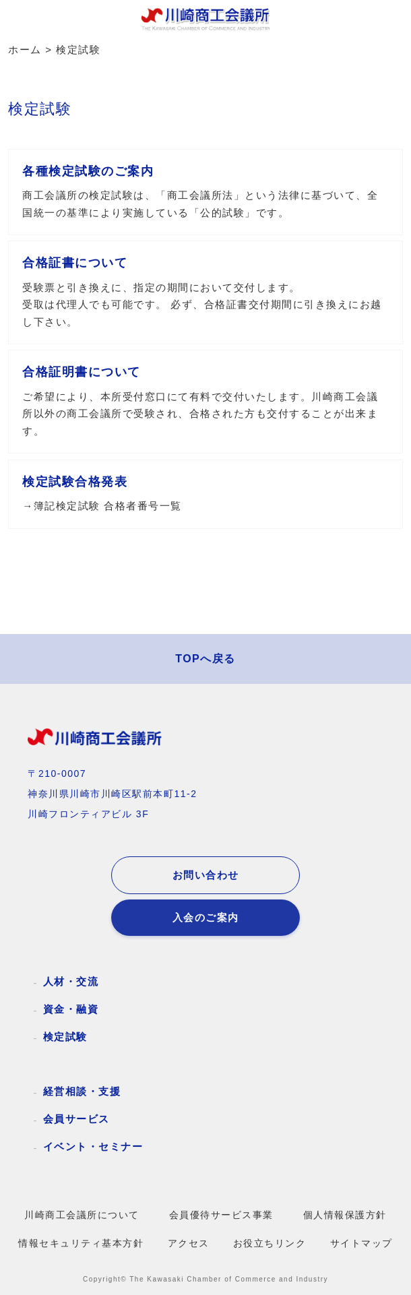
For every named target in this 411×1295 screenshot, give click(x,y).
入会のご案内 (205, 917)
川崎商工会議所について (81, 1215)
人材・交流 (71, 981)
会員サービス (76, 1119)
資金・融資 (71, 1009)
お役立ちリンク (270, 1243)
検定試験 (65, 1036)
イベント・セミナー (93, 1146)
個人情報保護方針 (345, 1215)
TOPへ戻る (205, 658)
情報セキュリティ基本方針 (81, 1243)
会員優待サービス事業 (221, 1215)
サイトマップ (361, 1243)
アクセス (189, 1243)
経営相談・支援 (82, 1091)
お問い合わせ (205, 875)
